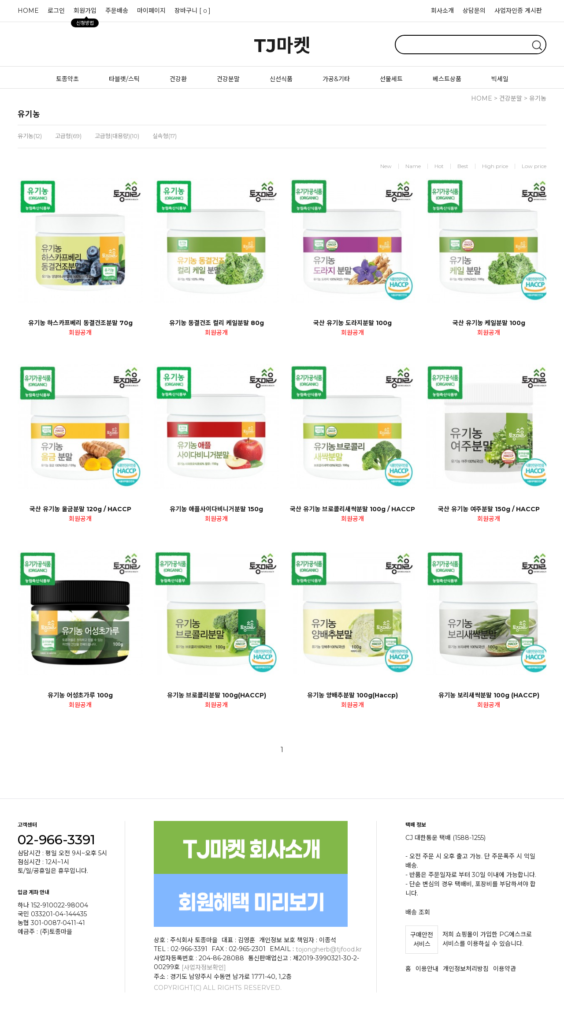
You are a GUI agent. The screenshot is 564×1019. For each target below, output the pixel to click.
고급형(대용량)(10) (117, 135)
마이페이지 (151, 11)
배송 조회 (417, 912)
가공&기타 (336, 79)
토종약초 (67, 79)
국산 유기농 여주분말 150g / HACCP (489, 509)
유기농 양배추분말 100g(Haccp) (352, 695)
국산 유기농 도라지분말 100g (352, 323)
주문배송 (116, 11)
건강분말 (228, 79)
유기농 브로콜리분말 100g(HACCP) (216, 695)
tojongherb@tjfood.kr (329, 949)
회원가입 (85, 13)
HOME (28, 11)
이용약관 (504, 969)
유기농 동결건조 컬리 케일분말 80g (216, 323)
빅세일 (499, 79)
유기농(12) (30, 135)
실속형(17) (164, 135)
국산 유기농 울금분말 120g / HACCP (80, 509)
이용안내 (427, 969)
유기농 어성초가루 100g (80, 695)
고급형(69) (68, 135)
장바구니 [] (192, 11)
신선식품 (281, 79)
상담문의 (474, 11)
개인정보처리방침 (466, 969)
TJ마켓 (282, 45)
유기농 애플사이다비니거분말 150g (216, 509)
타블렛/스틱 (124, 79)
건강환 (178, 79)
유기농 (537, 98)
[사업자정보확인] (204, 967)
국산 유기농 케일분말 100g (489, 323)
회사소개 (442, 11)
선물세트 (391, 79)
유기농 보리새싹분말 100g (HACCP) (488, 695)
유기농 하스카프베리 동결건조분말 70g (80, 323)
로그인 (56, 11)
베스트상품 (447, 79)
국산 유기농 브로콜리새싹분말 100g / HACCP (352, 509)
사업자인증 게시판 (518, 11)
